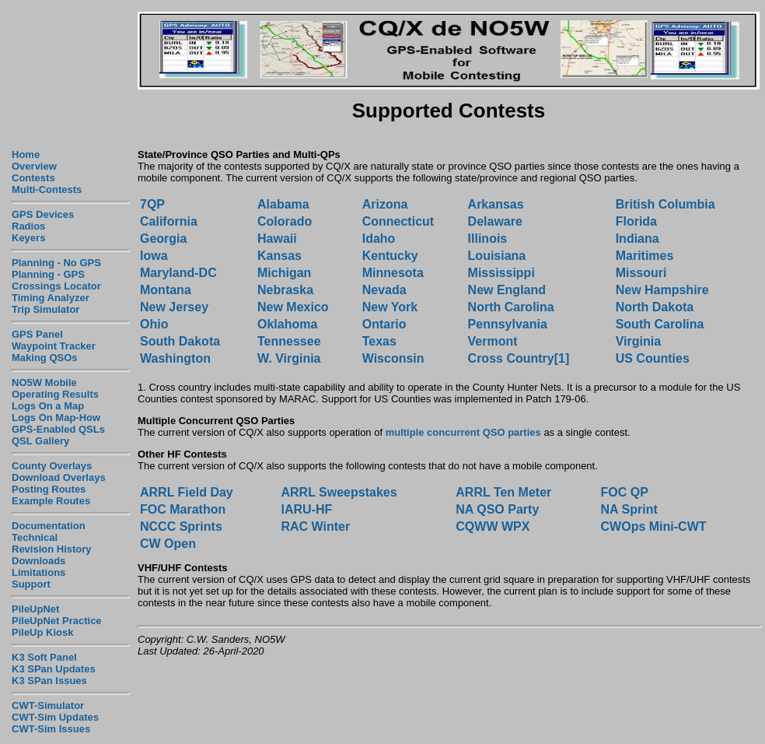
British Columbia (665, 204)
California (168, 221)
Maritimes (645, 255)
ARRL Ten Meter (503, 492)
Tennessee (289, 341)
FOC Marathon (182, 509)
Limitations (38, 572)
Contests (33, 178)
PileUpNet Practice (57, 620)
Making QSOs (45, 357)
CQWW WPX (492, 526)
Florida (636, 221)
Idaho (379, 238)
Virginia (638, 341)
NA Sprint (629, 509)
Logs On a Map (48, 406)
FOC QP (624, 492)
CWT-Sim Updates (55, 717)
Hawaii (277, 238)
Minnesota (393, 272)
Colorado (284, 221)
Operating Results (55, 394)
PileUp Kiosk (42, 632)
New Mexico (293, 307)
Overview (34, 166)
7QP (152, 204)
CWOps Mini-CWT (654, 526)
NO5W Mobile (44, 382)
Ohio (154, 324)
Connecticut (398, 221)
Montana (165, 290)
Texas (379, 341)
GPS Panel (37, 334)
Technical (35, 537)
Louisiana (497, 255)
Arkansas (496, 204)
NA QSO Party (497, 509)
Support (31, 584)
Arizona (385, 204)
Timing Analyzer (50, 298)
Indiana (637, 238)
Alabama (285, 204)
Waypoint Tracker (54, 346)
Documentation (49, 526)
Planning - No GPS (56, 262)
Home (26, 154)
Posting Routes (49, 489)
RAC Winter (315, 526)
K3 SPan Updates (54, 669)
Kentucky (390, 255)
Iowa (154, 255)
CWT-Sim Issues (51, 729)
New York (389, 307)
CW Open (168, 543)
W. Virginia (289, 358)
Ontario (384, 324)
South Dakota (180, 341)
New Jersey (174, 307)
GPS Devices (43, 214)
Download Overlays (59, 477)
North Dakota (654, 307)
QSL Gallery (40, 441)
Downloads (38, 561)
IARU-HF (306, 509)
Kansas (279, 255)
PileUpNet (35, 609)
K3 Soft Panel (44, 657)
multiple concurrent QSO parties (463, 432)
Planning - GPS (48, 274)
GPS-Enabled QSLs (58, 429)
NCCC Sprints (181, 526)
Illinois (488, 238)
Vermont (493, 341)
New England (507, 290)
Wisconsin (393, 358)
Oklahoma (287, 324)
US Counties (653, 358)
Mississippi (501, 272)
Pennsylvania (507, 324)
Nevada (384, 290)
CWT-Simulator (48, 705)
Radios (28, 226)
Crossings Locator (56, 286)
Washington (175, 358)
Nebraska (285, 290)
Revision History (52, 549)
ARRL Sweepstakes (338, 492)
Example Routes (51, 501)
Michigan (284, 272)
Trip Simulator (45, 309)
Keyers (28, 238)
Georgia (163, 238)
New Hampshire (662, 290)
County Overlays (52, 466)
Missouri (641, 272)
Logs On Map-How (56, 417)
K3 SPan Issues (49, 680)
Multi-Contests (47, 189)
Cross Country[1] (519, 358)
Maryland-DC (178, 272)
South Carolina (660, 324)
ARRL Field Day (186, 492)
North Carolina (511, 307)
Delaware (495, 221)
